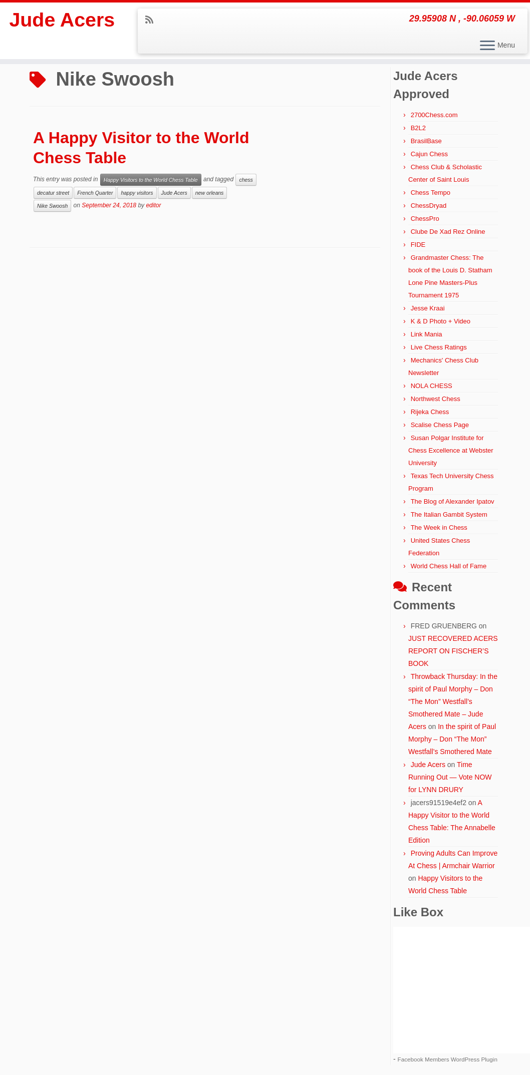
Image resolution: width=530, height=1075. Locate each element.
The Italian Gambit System (449, 514)
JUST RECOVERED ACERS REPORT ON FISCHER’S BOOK (453, 650)
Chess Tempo (430, 192)
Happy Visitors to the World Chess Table (151, 180)
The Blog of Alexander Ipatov (452, 501)
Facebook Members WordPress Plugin (447, 1059)
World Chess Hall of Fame (448, 566)
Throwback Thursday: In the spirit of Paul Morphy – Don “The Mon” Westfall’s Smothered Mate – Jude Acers (452, 701)
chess (245, 180)
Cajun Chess (429, 154)
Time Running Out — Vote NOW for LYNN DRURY (450, 777)
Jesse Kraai (428, 308)
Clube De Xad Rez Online (448, 231)
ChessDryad (429, 205)
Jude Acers (62, 20)
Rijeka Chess (430, 412)
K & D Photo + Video (440, 321)
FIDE (418, 244)
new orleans (209, 193)
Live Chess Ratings (439, 347)
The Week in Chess (439, 527)
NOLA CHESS (431, 386)
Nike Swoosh (52, 206)
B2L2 (418, 128)
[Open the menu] (487, 46)
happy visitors (137, 193)
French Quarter (95, 193)
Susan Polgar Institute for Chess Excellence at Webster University (450, 450)
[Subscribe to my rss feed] (152, 20)
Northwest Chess (435, 399)
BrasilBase (426, 141)
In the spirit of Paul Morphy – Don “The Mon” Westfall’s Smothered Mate (452, 739)
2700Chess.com (434, 115)
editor (153, 205)
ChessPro (425, 218)
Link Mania (426, 334)
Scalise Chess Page (440, 425)
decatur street (53, 193)
